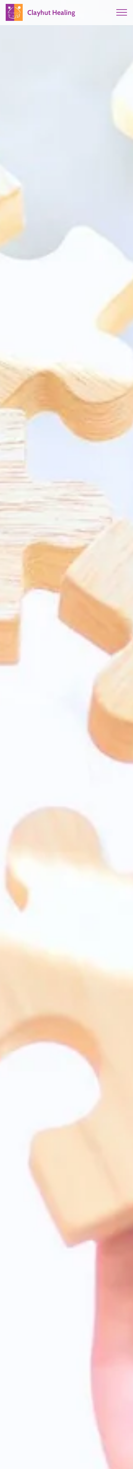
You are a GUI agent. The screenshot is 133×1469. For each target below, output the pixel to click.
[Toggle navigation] (121, 12)
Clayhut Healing (51, 12)
